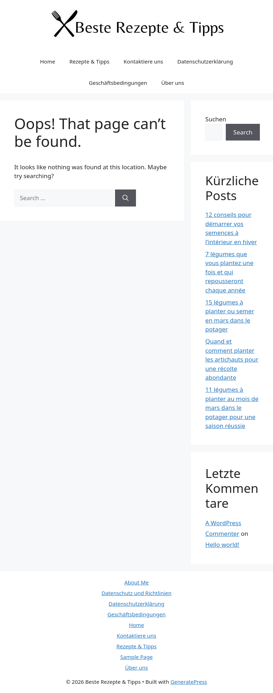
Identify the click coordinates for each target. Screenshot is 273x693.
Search (242, 132)
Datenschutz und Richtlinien (136, 592)
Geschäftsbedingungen (118, 82)
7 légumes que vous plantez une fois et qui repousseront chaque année (229, 272)
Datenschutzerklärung (205, 61)
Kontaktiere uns (143, 61)
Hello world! (222, 544)
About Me (136, 582)
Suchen (215, 119)
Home (47, 61)
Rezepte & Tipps (89, 61)
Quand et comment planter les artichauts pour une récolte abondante (231, 359)
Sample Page (136, 656)
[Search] (125, 198)
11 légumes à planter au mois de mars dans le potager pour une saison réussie (231, 407)
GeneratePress (188, 681)
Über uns (172, 82)
